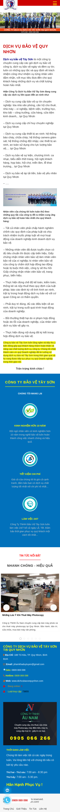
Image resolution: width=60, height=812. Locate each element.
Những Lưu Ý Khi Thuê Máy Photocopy (23, 615)
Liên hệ (43, 809)
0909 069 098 (18, 670)
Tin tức (33, 809)
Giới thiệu (21, 809)
